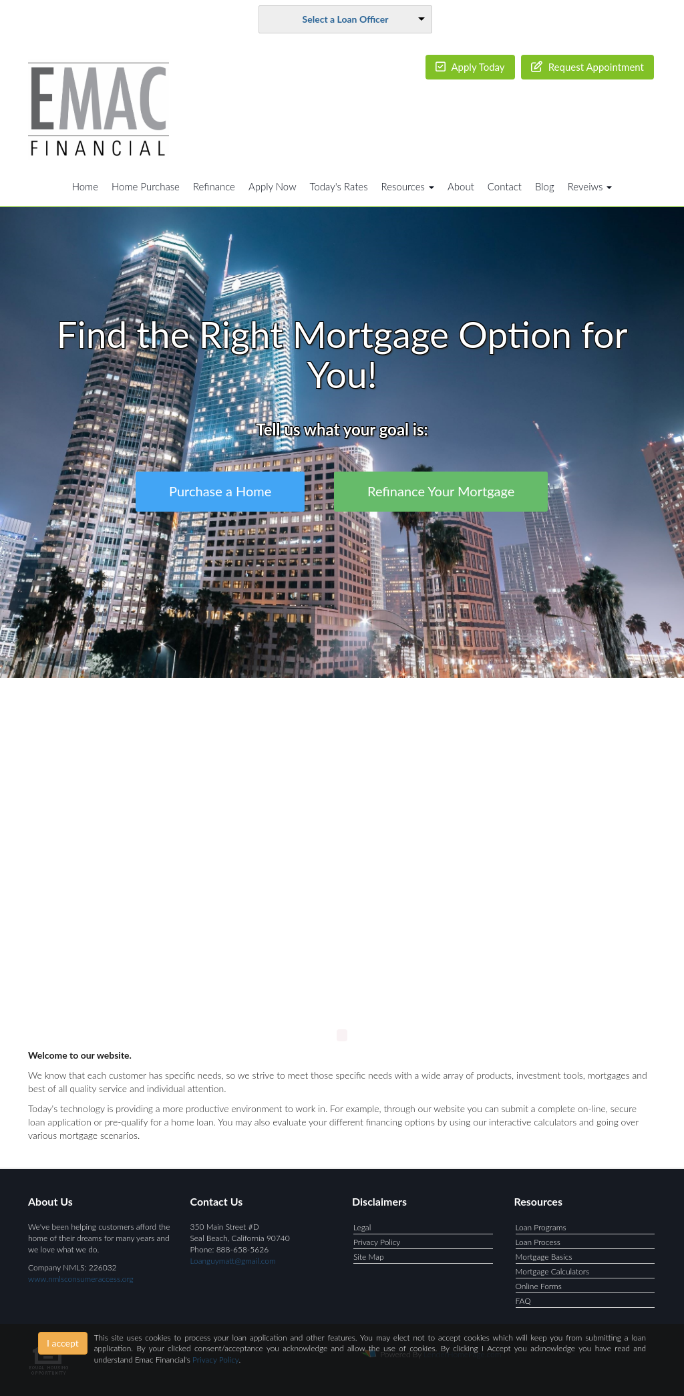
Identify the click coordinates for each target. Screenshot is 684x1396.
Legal (362, 1227)
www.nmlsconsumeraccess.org (81, 1279)
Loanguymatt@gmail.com (233, 1261)
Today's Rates (339, 186)
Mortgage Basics (544, 1257)
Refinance (214, 186)
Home (85, 186)
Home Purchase (146, 186)
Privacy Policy (376, 1242)
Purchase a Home (220, 491)
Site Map (368, 1257)
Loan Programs (541, 1227)
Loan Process (538, 1242)
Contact (505, 186)
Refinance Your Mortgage (440, 491)
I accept (63, 1343)
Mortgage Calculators (553, 1271)
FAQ (523, 1301)
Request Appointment (587, 67)
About (461, 186)
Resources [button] (408, 186)
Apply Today (470, 67)
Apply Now (272, 186)
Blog (544, 186)
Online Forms (539, 1286)
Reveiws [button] (590, 186)
